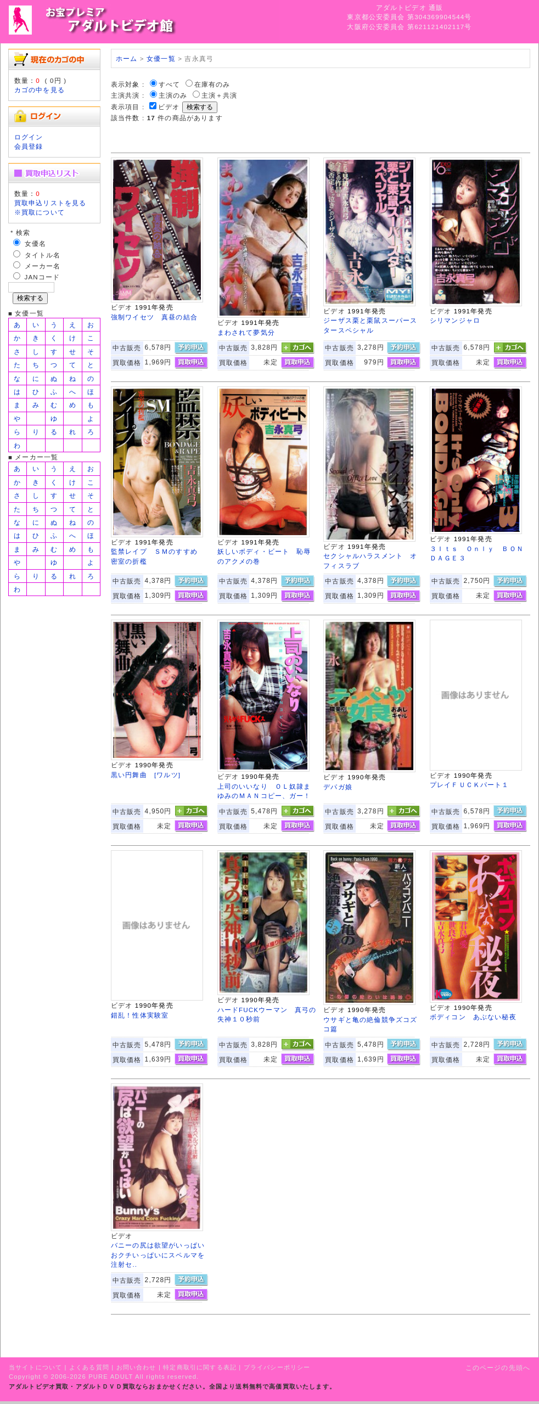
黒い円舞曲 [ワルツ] (146, 774)
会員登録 (28, 146)
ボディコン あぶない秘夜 (473, 1016)
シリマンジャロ (455, 320)
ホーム (126, 58)
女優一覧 (161, 58)
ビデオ (168, 106)
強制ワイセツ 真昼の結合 (154, 317)
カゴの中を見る (39, 89)
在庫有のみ (212, 84)
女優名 (35, 243)
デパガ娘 (337, 786)
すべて (169, 84)
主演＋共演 (219, 95)
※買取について (39, 212)
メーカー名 (43, 265)
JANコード (42, 276)
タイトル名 (43, 255)
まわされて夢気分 (246, 332)
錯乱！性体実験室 (140, 1015)
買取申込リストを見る (50, 202)
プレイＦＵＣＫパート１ (469, 784)
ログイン (28, 137)
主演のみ (173, 95)
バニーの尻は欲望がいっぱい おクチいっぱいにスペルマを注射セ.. (161, 1255)
